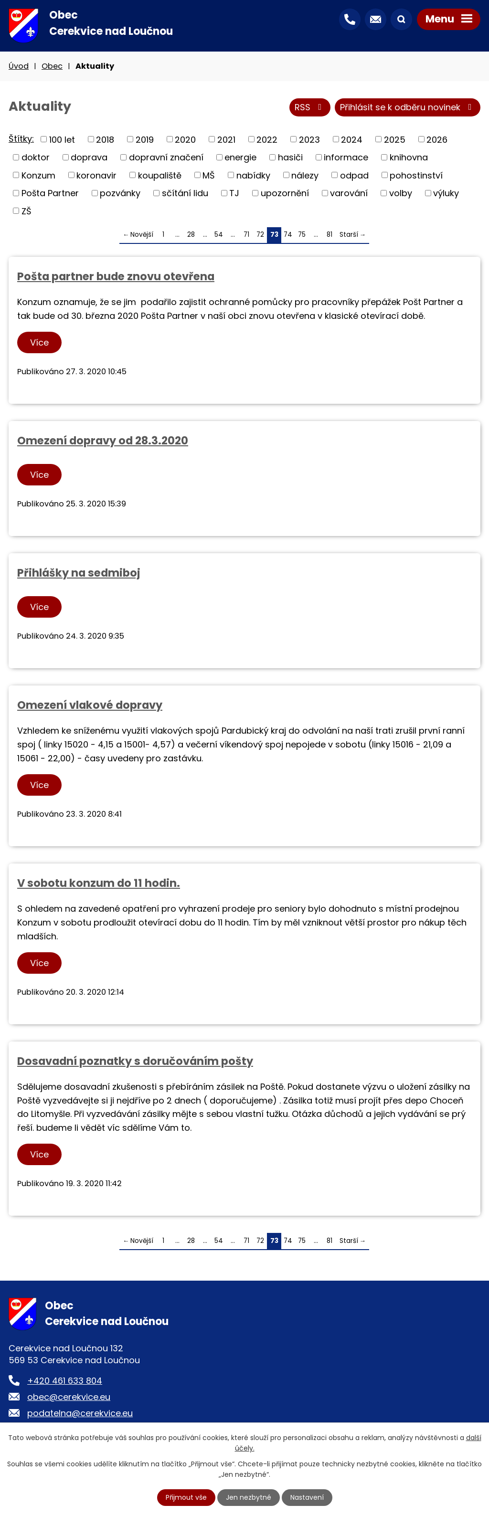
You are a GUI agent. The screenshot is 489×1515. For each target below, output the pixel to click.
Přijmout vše (186, 1497)
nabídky (253, 175)
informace (346, 157)
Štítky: (21, 139)
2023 (309, 139)
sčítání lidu (185, 193)
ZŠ (26, 211)
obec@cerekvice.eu (68, 1397)
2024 (351, 139)
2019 (145, 139)
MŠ (208, 175)
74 (288, 234)
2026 (436, 139)
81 (329, 234)
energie (240, 157)
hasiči (290, 157)
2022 (266, 139)
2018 (105, 139)
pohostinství (416, 175)
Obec (52, 66)
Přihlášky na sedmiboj (78, 572)
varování (349, 193)
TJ (234, 193)
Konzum (38, 175)
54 (218, 234)
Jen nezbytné (248, 1497)
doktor (35, 157)
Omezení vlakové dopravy (89, 705)
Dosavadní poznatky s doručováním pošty (135, 1061)
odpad (354, 175)
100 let (62, 139)
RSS (310, 107)
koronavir (96, 175)
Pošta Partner (50, 193)
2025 (394, 139)
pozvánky (120, 193)
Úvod (19, 66)
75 (302, 234)
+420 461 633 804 (64, 1381)
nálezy (305, 175)
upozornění (285, 193)
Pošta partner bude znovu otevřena (115, 276)
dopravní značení (166, 157)
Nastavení (307, 1497)
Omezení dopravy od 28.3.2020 (102, 440)
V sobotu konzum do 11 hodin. (98, 883)
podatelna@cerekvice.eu (80, 1413)
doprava (89, 157)
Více (39, 342)
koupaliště (159, 175)
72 (260, 234)
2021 (226, 139)
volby (400, 193)
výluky (446, 193)
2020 (185, 139)
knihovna (409, 157)
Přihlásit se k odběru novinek (408, 107)
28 (191, 234)
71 (246, 234)
